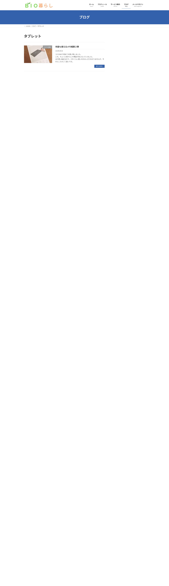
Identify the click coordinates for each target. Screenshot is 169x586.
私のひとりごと (128, 136)
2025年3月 (116, 241)
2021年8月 (116, 423)
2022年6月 (116, 383)
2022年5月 (116, 387)
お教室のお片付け (118, 164)
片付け (131, 78)
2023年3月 (116, 343)
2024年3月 (116, 290)
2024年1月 (116, 298)
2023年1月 (116, 352)
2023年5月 (116, 334)
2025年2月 (116, 245)
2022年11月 (117, 361)
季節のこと (130, 89)
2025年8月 (116, 219)
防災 (129, 181)
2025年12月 (117, 205)
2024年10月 (117, 263)
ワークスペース (132, 161)
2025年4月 (116, 236)
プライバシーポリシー (32, 548)
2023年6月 (116, 329)
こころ (135, 136)
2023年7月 (116, 325)
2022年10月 (117, 365)
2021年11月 (117, 409)
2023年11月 (117, 307)
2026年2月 (116, 201)
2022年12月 (117, 356)
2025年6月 (116, 227)
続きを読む (99, 66)
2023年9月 (116, 316)
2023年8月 (116, 321)
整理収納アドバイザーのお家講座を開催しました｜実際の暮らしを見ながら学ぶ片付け (128, 105)
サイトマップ (47, 548)
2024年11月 (117, 259)
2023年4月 (116, 338)
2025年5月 (116, 232)
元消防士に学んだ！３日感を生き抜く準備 (128, 184)
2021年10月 (117, 414)
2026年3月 (116, 196)
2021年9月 (116, 418)
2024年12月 (117, 254)
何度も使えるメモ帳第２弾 (67, 46)
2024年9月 (116, 267)
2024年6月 (116, 276)
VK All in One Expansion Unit (98, 582)
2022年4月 (116, 392)
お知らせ (130, 100)
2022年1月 (116, 405)
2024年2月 (116, 294)
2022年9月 (116, 369)
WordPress (72, 582)
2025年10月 (117, 214)
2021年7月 (116, 427)
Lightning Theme (84, 582)
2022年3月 (116, 396)
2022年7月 (116, 378)
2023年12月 (117, 303)
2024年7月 (116, 272)
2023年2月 (116, 347)
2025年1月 (116, 250)
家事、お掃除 (128, 125)
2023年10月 (117, 312)
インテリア (125, 78)
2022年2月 (116, 401)
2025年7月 (116, 223)
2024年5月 (116, 281)
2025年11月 (117, 210)
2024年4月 (116, 285)
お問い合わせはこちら (84, 535)
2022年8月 (116, 374)
